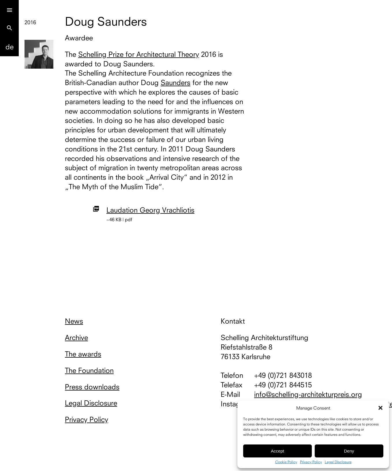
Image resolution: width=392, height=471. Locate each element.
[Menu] (9, 9)
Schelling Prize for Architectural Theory (138, 54)
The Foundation (89, 370)
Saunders (175, 82)
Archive (76, 337)
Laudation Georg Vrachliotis (150, 210)
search (9, 28)
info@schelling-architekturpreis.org (308, 394)
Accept (277, 451)
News (74, 321)
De (9, 47)
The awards (83, 354)
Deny (349, 451)
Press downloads (92, 387)
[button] (380, 408)
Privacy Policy (311, 462)
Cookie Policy (286, 462)
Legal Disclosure (338, 462)
